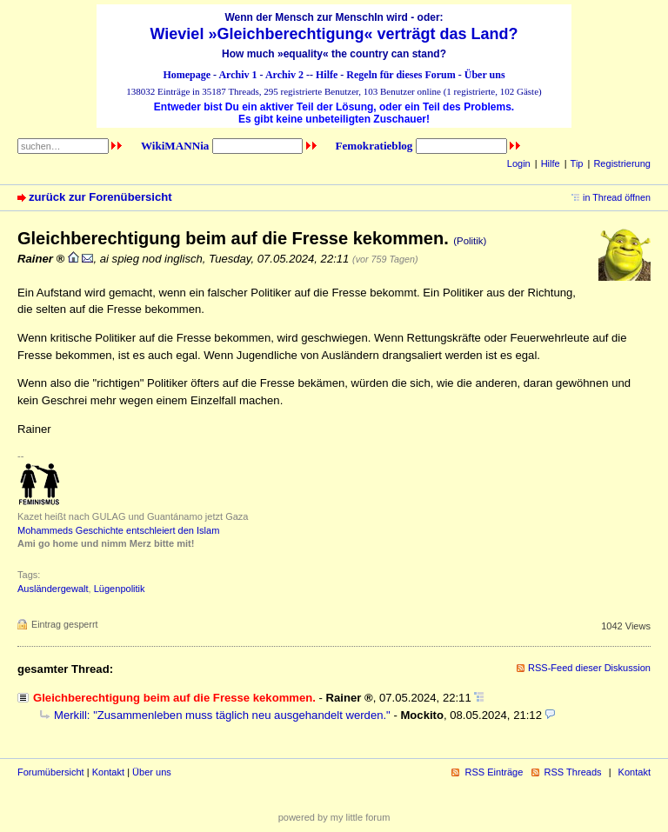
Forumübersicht (50, 772)
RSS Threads (573, 772)
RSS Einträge (493, 772)
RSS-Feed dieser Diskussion (589, 667)
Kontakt (108, 772)
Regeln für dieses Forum (400, 75)
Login (519, 163)
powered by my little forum (334, 817)
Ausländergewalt (53, 588)
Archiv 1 (237, 75)
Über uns (484, 75)
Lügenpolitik (119, 588)
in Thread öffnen (617, 197)
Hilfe (326, 75)
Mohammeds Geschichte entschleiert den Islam (118, 530)
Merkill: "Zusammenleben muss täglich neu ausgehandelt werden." (222, 715)
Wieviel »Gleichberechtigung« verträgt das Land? (334, 34)
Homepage (186, 75)
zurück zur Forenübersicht (100, 196)
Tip (577, 163)
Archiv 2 (284, 75)
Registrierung (622, 163)
